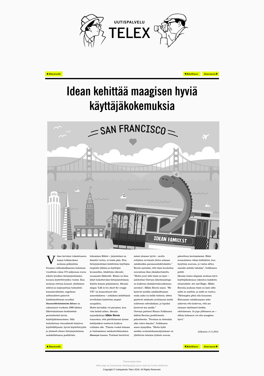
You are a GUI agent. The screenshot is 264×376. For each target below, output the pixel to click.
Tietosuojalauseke (132, 361)
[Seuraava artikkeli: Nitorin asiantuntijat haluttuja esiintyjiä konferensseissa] (210, 74)
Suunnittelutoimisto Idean (61, 303)
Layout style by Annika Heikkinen (151, 365)
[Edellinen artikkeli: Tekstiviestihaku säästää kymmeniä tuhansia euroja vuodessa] (192, 74)
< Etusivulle (54, 73)
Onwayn (95, 335)
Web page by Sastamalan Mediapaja (114, 365)
